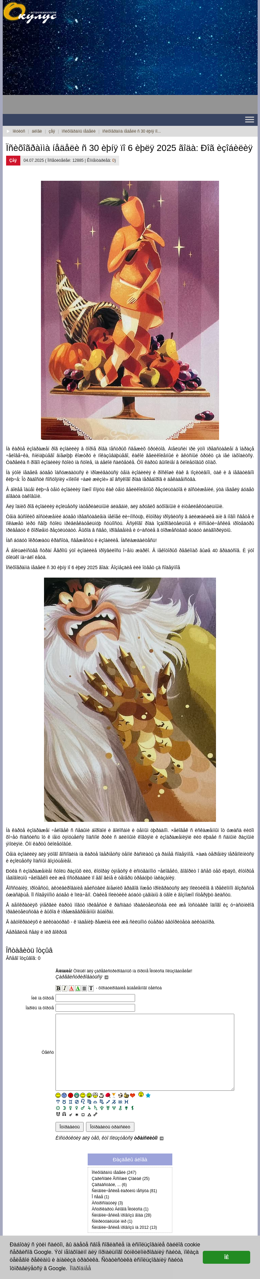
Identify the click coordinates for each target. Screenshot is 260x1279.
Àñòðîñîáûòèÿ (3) (107, 1218)
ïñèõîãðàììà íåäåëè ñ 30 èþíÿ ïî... (131, 131)
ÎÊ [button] (226, 1257)
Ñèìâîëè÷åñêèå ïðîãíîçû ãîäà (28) (121, 1230)
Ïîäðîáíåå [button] (80, 1268)
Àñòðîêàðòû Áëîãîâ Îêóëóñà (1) (120, 1224)
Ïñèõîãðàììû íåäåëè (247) (114, 1187)
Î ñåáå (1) (100, 1212)
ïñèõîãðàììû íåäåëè (78, 131)
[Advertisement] (57, 71)
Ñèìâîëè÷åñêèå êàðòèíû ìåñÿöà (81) (124, 1206)
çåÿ (52, 131)
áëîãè (37, 131)
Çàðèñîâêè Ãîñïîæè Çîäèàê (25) (121, 1193)
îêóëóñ (19, 131)
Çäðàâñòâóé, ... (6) (109, 1200)
